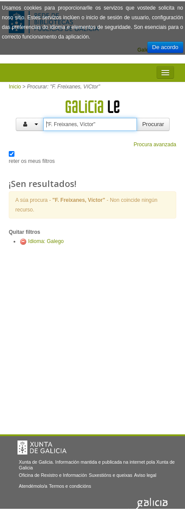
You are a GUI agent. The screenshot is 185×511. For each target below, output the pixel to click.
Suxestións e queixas (111, 475)
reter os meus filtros (32, 161)
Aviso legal (145, 475)
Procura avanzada (155, 144)
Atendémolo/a (33, 486)
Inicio (15, 87)
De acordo (165, 47)
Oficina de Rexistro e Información (53, 475)
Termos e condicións (70, 486)
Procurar (153, 124)
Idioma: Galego (45, 241)
